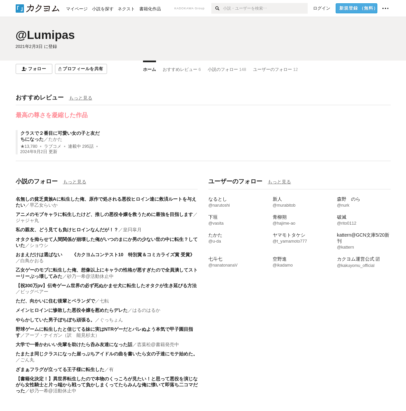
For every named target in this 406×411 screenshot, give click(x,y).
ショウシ (39, 245)
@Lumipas (45, 34)
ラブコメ (52, 146)
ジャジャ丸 (27, 220)
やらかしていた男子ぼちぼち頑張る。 (55, 319)
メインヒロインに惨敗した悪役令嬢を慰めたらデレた (72, 310)
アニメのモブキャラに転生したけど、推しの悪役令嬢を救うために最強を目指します (104, 214)
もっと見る (80, 98)
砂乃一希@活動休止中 (90, 276)
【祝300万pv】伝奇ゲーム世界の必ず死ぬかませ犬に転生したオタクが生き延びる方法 (106, 285)
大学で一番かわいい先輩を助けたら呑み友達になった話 (74, 344)
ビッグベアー (34, 291)
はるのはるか (146, 310)
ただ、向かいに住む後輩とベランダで (55, 301)
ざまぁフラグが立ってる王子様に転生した (60, 369)
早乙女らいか (44, 205)
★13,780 (29, 146)
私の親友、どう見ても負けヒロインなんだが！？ (67, 229)
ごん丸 (27, 359)
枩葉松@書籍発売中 (158, 344)
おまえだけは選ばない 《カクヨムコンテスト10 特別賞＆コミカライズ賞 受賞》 (105, 254)
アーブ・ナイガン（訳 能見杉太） (62, 335)
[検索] (217, 8)
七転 (104, 301)
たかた (55, 139)
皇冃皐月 (132, 229)
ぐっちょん (111, 319)
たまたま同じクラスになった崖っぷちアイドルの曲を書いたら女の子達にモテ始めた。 (107, 353)
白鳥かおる (32, 260)
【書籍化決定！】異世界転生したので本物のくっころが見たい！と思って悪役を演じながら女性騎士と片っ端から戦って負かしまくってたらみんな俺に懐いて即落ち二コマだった (107, 384)
